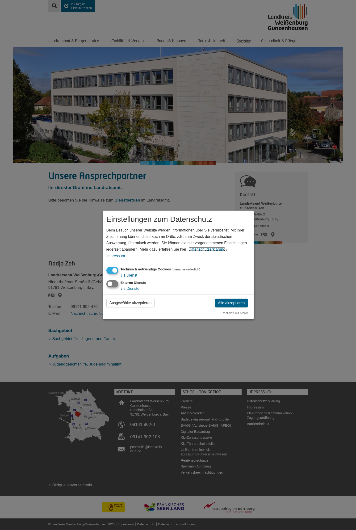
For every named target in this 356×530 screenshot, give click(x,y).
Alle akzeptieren (231, 303)
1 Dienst (129, 275)
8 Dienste (130, 288)
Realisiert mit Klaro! (235, 313)
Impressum (115, 256)
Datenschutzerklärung (206, 249)
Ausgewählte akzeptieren (130, 303)
